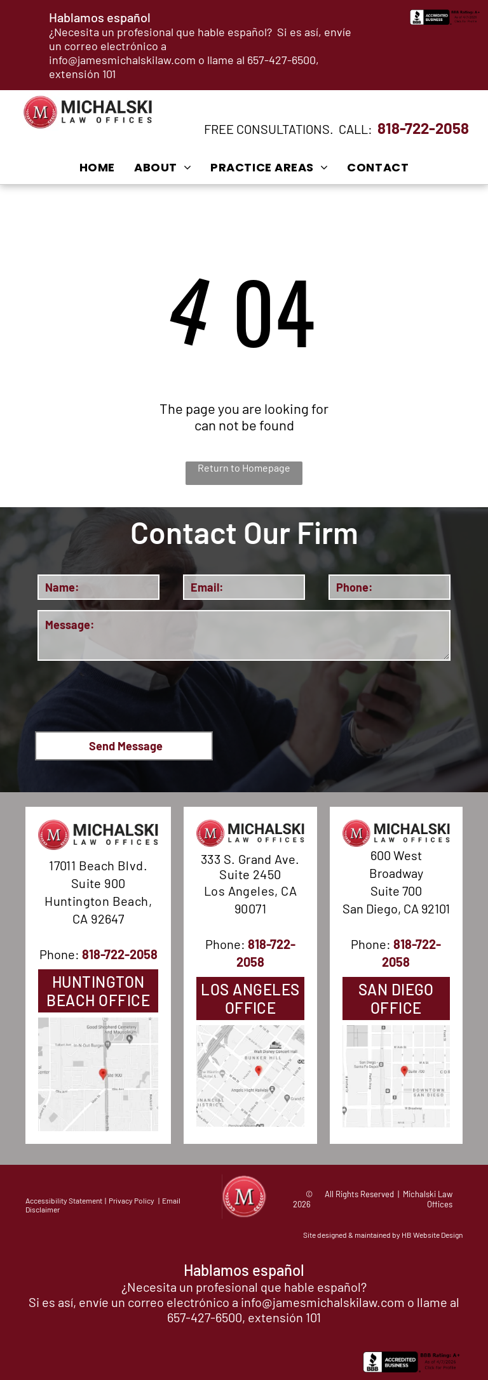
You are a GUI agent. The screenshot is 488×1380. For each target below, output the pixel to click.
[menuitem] (97, 167)
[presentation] (134, 694)
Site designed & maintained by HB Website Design (383, 1234)
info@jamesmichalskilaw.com (122, 60)
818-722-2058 (423, 128)
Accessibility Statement (63, 1200)
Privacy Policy (131, 1200)
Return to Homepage (244, 467)
